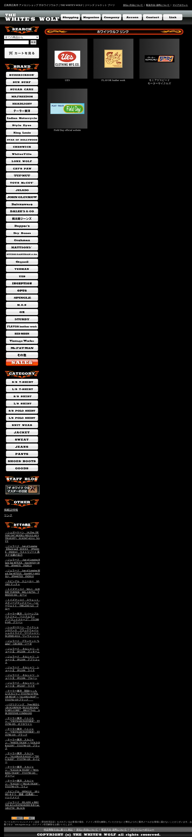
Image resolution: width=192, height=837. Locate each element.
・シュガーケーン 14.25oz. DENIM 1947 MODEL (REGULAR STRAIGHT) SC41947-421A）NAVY (22, 537)
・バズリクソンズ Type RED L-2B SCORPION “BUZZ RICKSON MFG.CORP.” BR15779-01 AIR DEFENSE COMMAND (22, 709)
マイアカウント (180, 5)
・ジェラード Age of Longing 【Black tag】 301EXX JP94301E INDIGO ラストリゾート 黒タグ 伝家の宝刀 (22, 550)
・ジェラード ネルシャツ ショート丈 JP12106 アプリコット (22, 659)
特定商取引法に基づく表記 (58, 829)
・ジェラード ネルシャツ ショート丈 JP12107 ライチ (22, 684)
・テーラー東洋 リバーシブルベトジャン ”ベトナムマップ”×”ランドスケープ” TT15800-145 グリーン (22, 618)
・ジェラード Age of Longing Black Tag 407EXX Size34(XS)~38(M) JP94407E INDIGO (22, 562)
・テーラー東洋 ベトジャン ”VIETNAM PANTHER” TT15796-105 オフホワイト (22, 721)
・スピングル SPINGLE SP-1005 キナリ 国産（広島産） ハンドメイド (22, 794)
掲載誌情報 (11, 509)
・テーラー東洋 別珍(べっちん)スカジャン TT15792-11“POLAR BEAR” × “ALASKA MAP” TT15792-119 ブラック (22, 695)
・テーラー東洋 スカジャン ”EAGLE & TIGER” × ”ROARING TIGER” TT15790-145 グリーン (22, 771)
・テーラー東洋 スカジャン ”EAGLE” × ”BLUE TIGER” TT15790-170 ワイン (23, 783)
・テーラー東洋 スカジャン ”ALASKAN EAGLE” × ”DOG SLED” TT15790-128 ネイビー (22, 758)
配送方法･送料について (158, 5)
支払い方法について (133, 5)
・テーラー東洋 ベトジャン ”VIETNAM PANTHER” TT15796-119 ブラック (22, 732)
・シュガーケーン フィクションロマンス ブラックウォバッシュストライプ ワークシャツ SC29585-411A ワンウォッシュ (23, 631)
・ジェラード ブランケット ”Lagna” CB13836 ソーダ (22, 642)
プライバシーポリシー (142, 829)
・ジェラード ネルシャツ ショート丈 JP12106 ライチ (22, 669)
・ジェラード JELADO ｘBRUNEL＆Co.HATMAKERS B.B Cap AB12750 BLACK (23, 805)
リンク (8, 515)
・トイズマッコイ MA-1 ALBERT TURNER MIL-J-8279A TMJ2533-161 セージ (22, 592)
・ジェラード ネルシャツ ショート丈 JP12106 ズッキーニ (22, 650)
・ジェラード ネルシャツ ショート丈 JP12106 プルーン (22, 677)
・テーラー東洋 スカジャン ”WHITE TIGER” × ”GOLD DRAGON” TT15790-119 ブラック (22, 744)
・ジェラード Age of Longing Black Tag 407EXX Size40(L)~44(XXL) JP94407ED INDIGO (22, 573)
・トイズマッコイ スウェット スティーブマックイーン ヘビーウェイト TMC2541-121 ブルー (23, 604)
